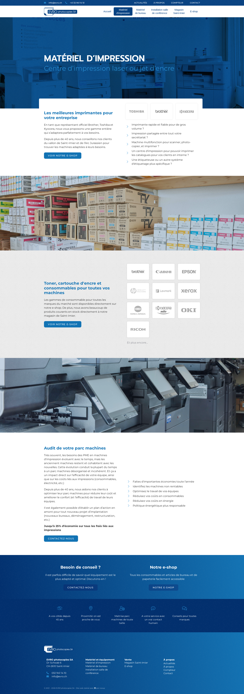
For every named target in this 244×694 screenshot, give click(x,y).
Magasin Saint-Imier (179, 11)
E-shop (194, 11)
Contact (195, 2)
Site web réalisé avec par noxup (90, 688)
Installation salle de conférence (159, 11)
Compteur (177, 2)
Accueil (107, 11)
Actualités (140, 2)
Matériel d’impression (123, 11)
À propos (159, 2)
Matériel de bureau (140, 11)
